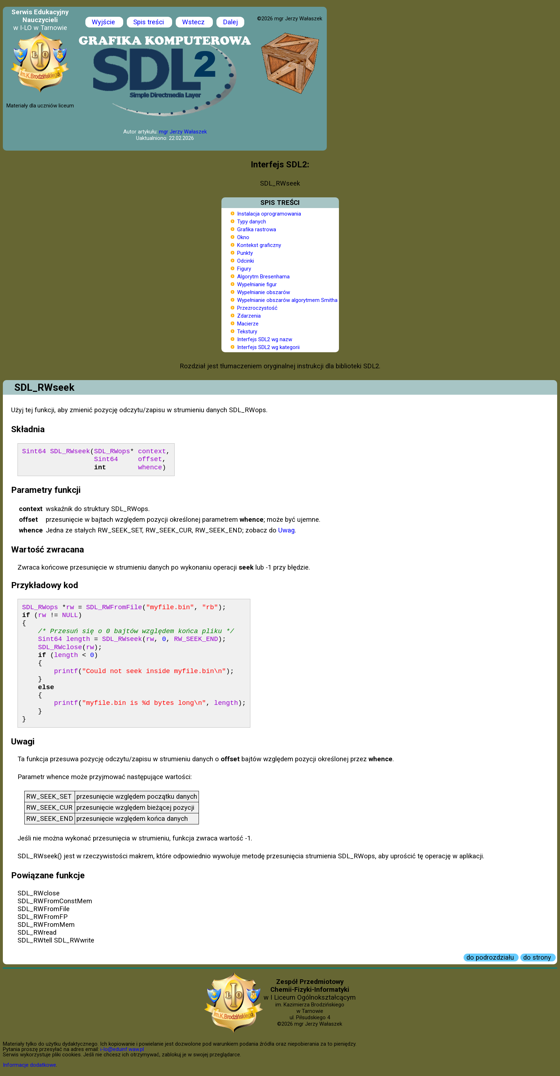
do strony (538, 957)
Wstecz (194, 22)
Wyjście (104, 22)
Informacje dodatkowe (29, 1065)
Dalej (230, 22)
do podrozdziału (491, 957)
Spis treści (149, 22)
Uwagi (23, 741)
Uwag (286, 530)
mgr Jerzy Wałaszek (183, 131)
